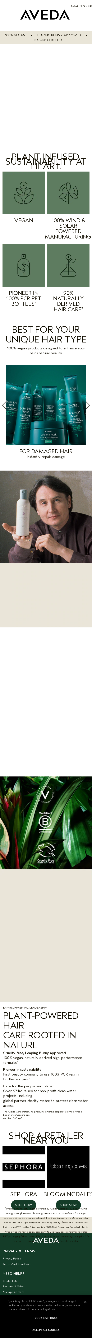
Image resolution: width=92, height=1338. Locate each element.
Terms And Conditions (17, 1264)
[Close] (85, 1302)
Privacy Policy (12, 1258)
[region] (46, 1316)
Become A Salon (13, 1286)
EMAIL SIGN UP (81, 6)
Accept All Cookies (46, 1330)
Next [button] (78, 406)
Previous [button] (14, 406)
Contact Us (10, 1281)
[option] (46, 413)
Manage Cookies (13, 1292)
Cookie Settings (46, 1318)
